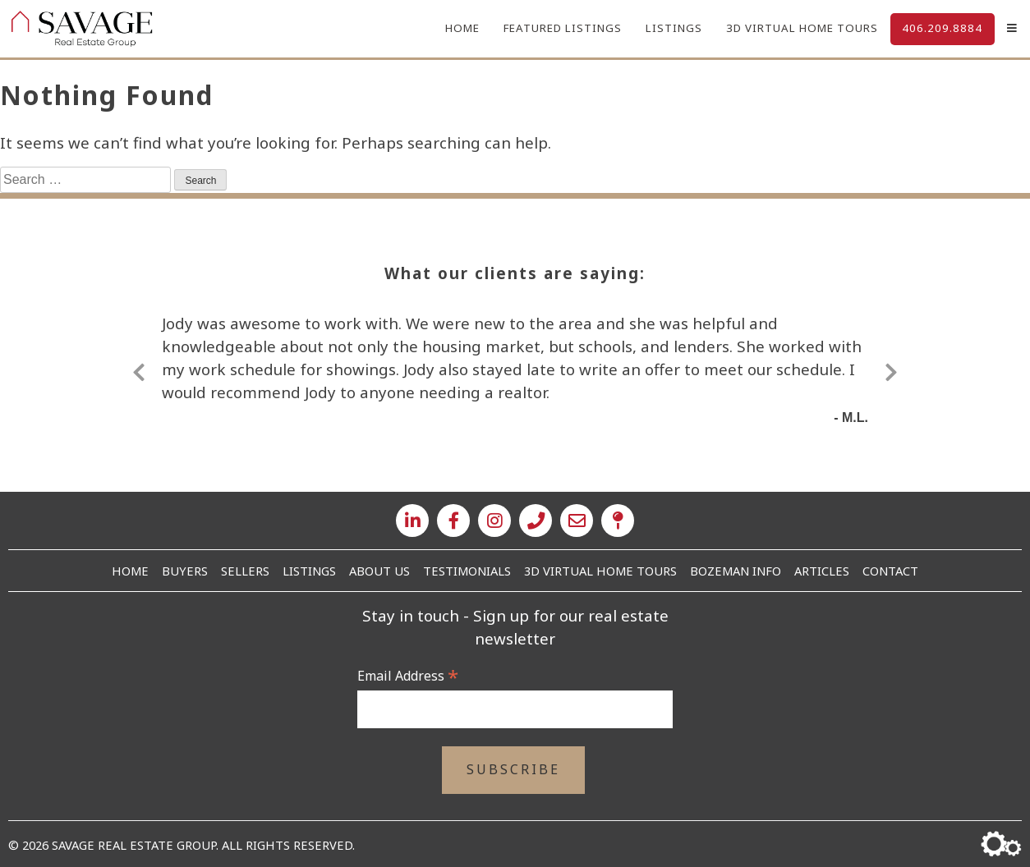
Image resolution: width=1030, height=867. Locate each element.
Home (459, 28)
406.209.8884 (942, 28)
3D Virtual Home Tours (801, 28)
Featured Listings (560, 28)
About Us (379, 570)
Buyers (185, 570)
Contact (890, 570)
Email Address (407, 675)
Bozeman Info (735, 570)
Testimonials (467, 570)
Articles (821, 570)
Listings (672, 28)
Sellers (245, 570)
